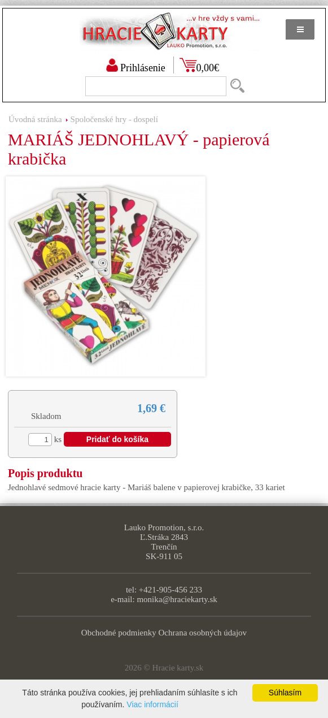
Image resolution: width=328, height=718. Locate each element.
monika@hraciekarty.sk (177, 599)
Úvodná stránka (35, 119)
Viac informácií (152, 704)
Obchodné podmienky (118, 632)
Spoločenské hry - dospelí (114, 119)
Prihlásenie (142, 67)
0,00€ (208, 67)
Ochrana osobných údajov (203, 632)
